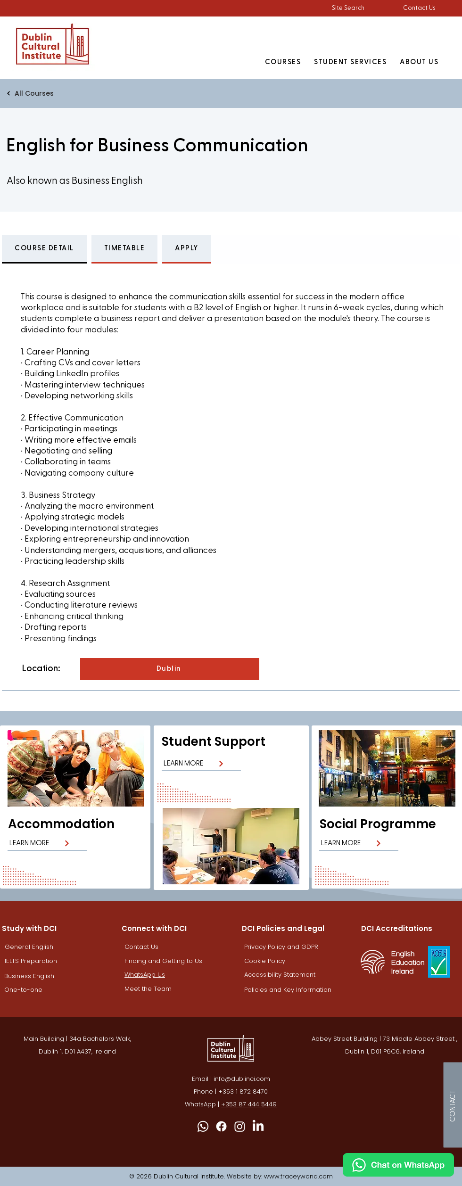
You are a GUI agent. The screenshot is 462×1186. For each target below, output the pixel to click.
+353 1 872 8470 (243, 1091)
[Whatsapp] (203, 1126)
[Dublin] (169, 669)
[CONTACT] (452, 1104)
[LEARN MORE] (47, 844)
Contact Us (419, 8)
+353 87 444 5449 (249, 1104)
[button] (348, 8)
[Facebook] (221, 1126)
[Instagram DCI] (240, 1126)
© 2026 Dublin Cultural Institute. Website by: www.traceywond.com (231, 1176)
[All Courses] (67, 93)
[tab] (44, 249)
